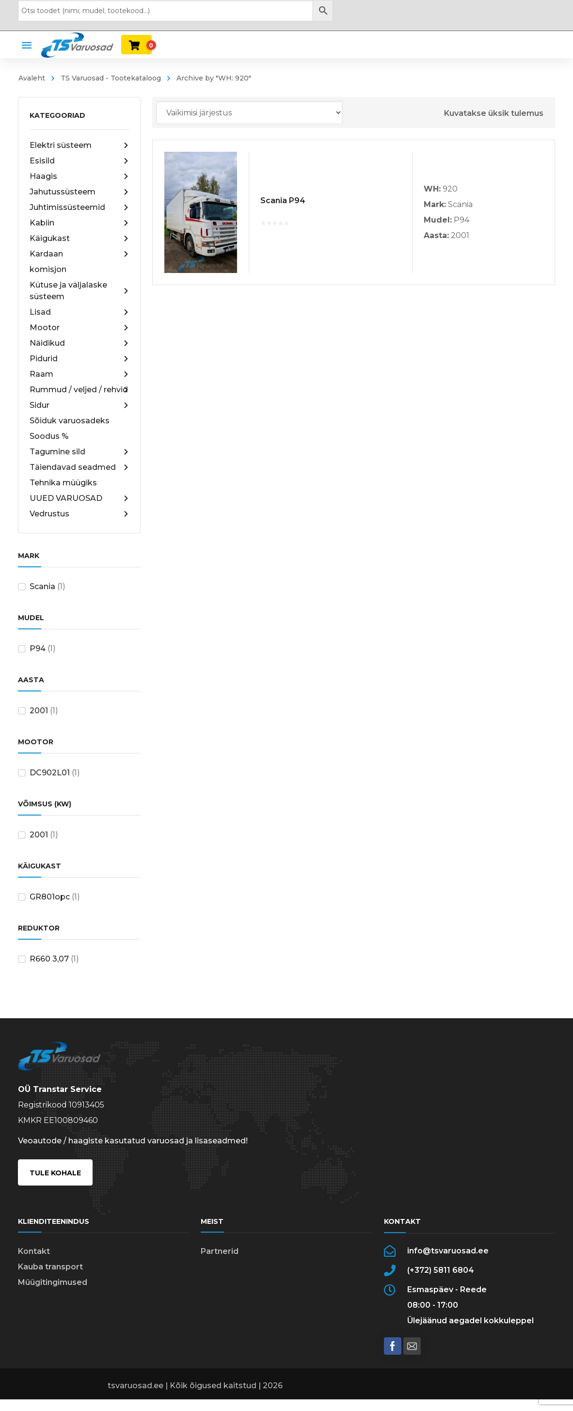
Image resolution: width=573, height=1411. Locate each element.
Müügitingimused (52, 1282)
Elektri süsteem (79, 145)
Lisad (79, 312)
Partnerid (220, 1251)
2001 (39, 710)
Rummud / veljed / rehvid (79, 390)
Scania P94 (282, 200)
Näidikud (79, 343)
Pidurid (79, 359)
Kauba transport (50, 1266)
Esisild (79, 161)
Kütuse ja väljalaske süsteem (79, 290)
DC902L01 (50, 772)
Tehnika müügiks (63, 482)
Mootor (79, 328)
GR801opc (50, 896)
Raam (79, 374)
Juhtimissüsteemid (79, 207)
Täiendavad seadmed (79, 467)
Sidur (79, 405)
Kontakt (34, 1251)
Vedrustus (79, 514)
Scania (42, 586)
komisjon (48, 269)
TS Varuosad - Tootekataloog (111, 78)
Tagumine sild (79, 452)
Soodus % (49, 436)
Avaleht (31, 78)
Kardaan (79, 254)
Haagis (79, 176)
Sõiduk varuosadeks (70, 420)
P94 (38, 648)
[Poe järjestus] (249, 112)
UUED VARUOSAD (79, 498)
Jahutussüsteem (79, 192)
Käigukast (79, 238)
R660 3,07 (49, 958)
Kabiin (79, 223)
